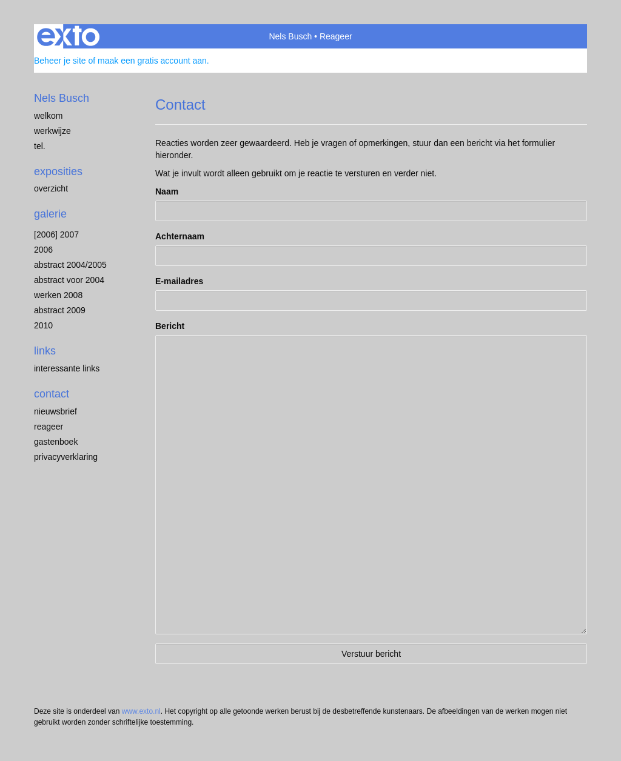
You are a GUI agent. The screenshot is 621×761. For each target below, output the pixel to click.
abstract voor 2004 (69, 280)
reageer (48, 426)
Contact (51, 394)
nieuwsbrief (55, 411)
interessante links (66, 368)
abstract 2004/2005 (70, 265)
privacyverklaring (66, 457)
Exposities (58, 171)
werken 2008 (58, 295)
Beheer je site (60, 60)
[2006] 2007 (56, 234)
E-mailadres (179, 281)
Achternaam (179, 236)
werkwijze (52, 131)
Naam (166, 191)
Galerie (50, 214)
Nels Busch (290, 36)
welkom (48, 116)
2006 (43, 249)
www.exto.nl (141, 711)
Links (45, 351)
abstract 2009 (60, 310)
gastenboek (56, 442)
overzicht (51, 188)
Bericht (169, 326)
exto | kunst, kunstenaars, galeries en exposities (68, 36)
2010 (43, 325)
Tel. (39, 146)
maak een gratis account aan (152, 60)
